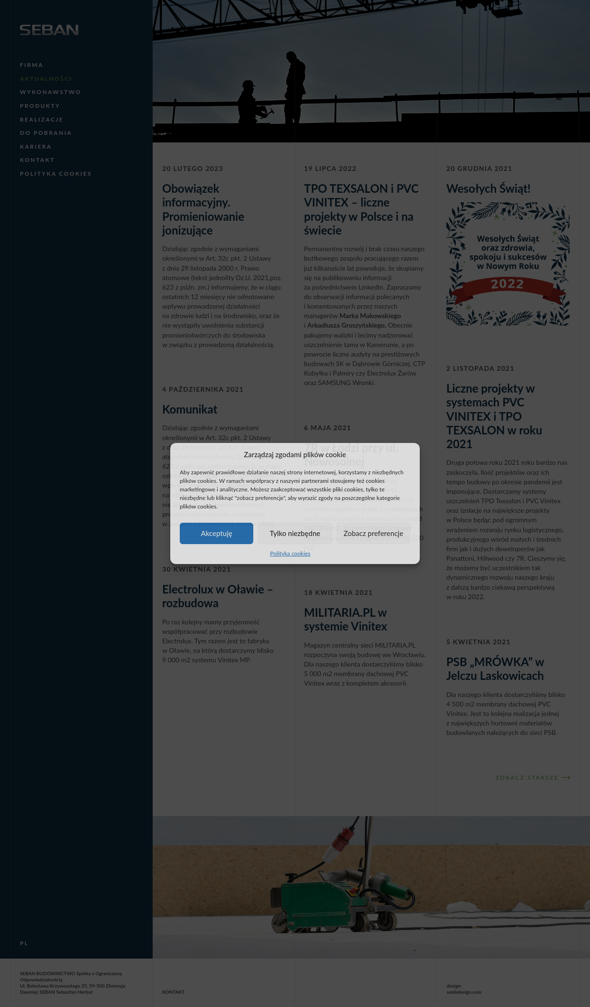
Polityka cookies (290, 553)
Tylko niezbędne (295, 533)
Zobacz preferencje (373, 533)
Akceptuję (216, 533)
